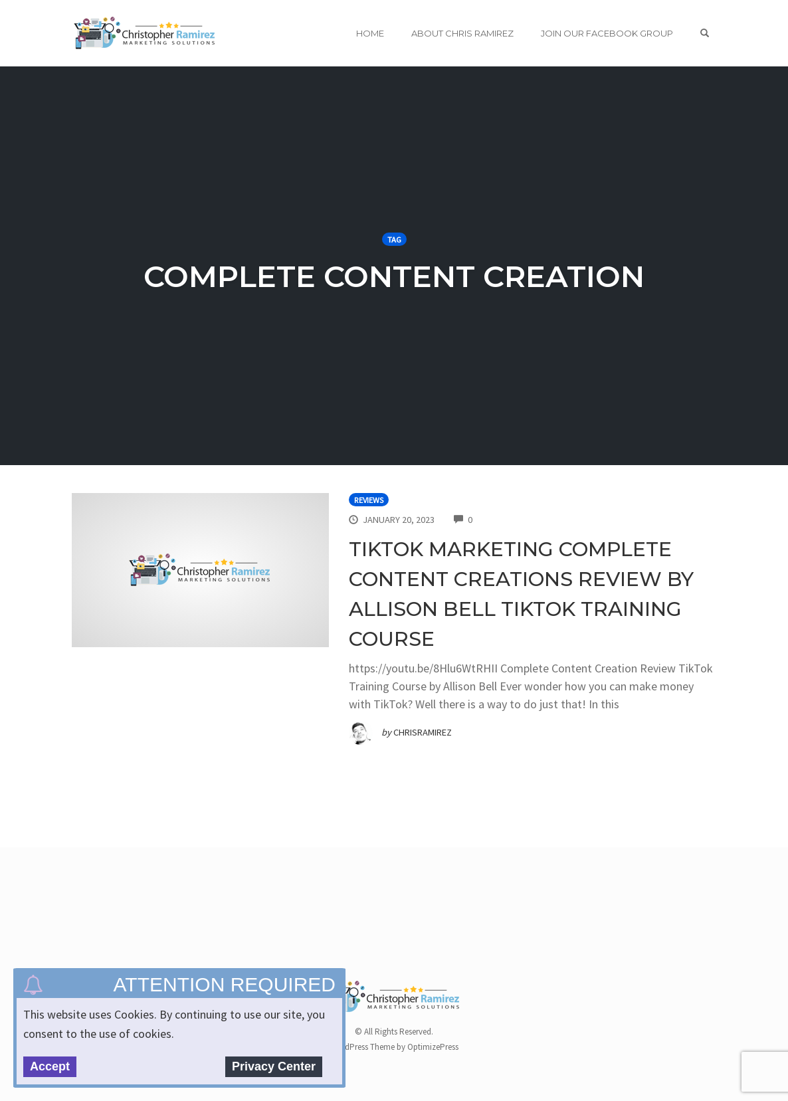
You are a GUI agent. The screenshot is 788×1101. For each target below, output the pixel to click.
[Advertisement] (313, 923)
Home (370, 33)
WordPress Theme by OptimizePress (394, 1046)
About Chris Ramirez (462, 33)
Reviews (368, 500)
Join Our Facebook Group (607, 33)
